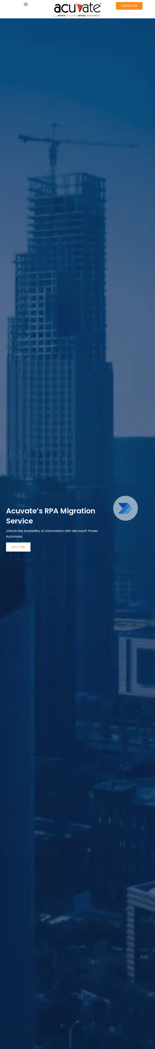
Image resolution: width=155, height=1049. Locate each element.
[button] (129, 6)
